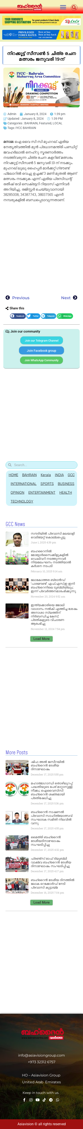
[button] (63, 7)
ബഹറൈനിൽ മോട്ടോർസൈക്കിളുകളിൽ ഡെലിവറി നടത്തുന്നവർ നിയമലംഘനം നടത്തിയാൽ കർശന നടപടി (51, 558)
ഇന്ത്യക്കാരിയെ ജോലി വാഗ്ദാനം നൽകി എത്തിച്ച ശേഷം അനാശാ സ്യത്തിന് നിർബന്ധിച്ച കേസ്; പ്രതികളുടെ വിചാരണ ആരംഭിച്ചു (54, 614)
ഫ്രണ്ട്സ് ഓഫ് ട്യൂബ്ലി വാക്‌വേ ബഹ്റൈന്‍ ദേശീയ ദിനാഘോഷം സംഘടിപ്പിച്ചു (51, 862)
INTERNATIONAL (24, 484)
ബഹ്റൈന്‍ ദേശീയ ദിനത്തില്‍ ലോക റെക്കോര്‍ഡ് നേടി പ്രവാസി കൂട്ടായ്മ (52, 883)
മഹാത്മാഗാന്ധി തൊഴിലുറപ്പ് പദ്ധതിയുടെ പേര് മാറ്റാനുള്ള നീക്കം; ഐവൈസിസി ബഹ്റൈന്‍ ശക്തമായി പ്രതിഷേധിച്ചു (51, 790)
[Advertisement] (41, 247)
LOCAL (57, 123)
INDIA (59, 475)
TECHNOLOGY (22, 501)
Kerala (46, 475)
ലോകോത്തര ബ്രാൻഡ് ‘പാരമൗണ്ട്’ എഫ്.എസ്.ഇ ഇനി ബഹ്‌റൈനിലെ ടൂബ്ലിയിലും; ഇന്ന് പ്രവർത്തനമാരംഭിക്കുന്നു (53, 585)
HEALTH (65, 492)
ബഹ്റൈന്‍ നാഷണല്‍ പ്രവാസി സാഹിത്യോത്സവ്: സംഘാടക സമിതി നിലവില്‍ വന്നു (52, 817)
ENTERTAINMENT (41, 492)
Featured (45, 123)
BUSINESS (66, 484)
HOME (13, 475)
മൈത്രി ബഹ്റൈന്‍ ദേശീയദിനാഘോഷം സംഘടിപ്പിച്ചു (46, 841)
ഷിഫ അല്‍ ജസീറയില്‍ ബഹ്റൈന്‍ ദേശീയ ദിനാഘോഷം (47, 765)
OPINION (17, 492)
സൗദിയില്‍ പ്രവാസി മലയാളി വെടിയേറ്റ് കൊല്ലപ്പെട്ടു (53, 535)
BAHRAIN (31, 123)
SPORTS (47, 484)
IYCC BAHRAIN (25, 128)
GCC (71, 475)
